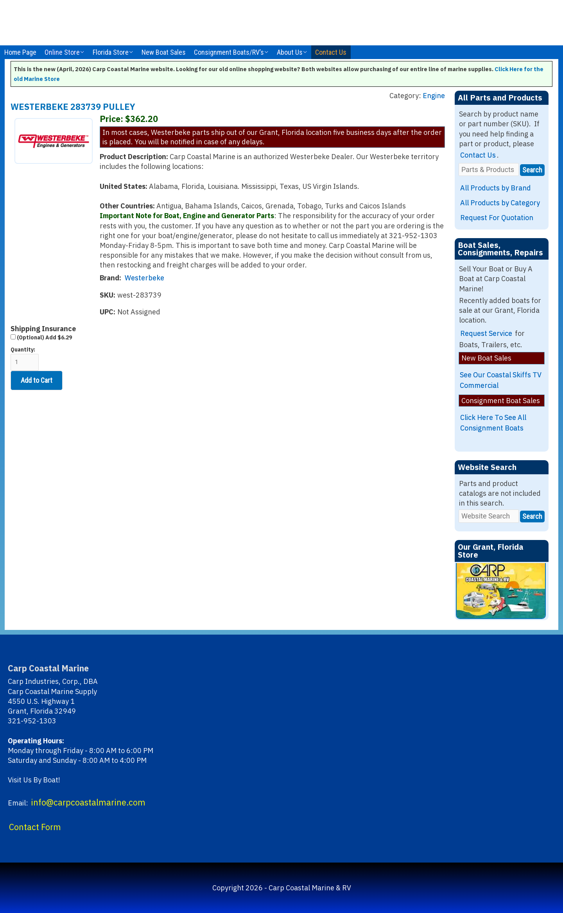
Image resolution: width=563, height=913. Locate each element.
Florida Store (111, 52)
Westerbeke (144, 277)
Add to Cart (36, 380)
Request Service (486, 333)
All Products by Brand (495, 187)
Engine (434, 95)
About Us (290, 52)
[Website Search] (489, 515)
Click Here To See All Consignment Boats (493, 422)
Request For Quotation (496, 217)
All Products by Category (500, 202)
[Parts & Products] (489, 169)
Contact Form (35, 827)
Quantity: (25, 358)
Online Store (62, 52)
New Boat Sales (164, 52)
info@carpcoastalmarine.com (88, 802)
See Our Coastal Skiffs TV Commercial (500, 380)
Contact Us (330, 52)
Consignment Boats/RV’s (229, 52)
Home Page (20, 52)
